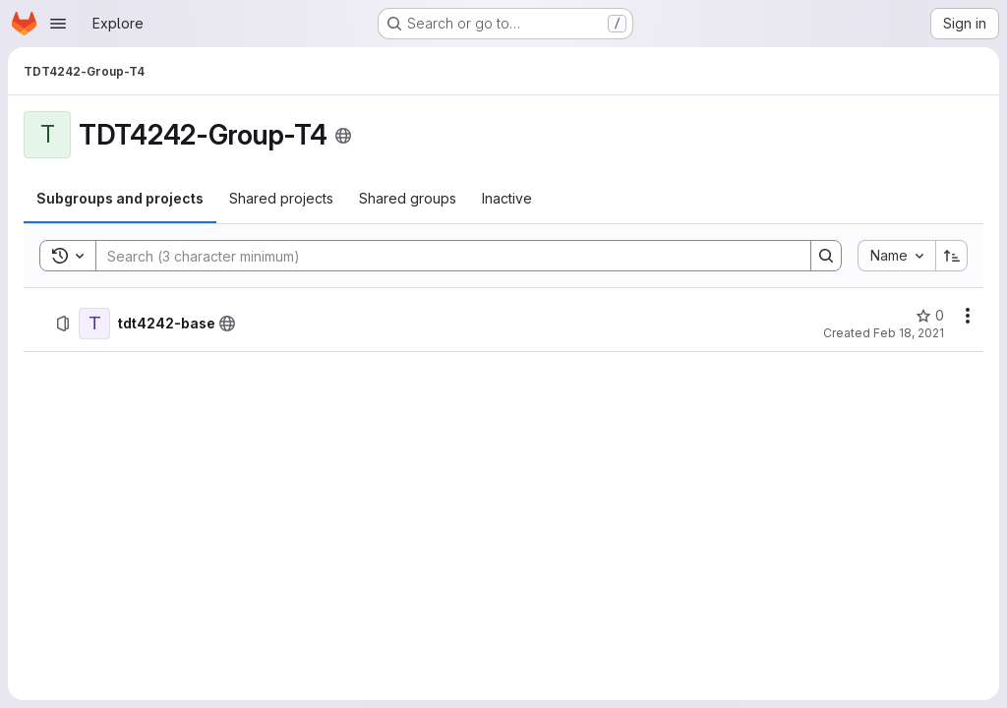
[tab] (120, 198)
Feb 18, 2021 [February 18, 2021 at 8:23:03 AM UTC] (908, 332)
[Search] (443, 255)
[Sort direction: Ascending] (952, 255)
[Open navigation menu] (58, 23)
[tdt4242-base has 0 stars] (930, 316)
